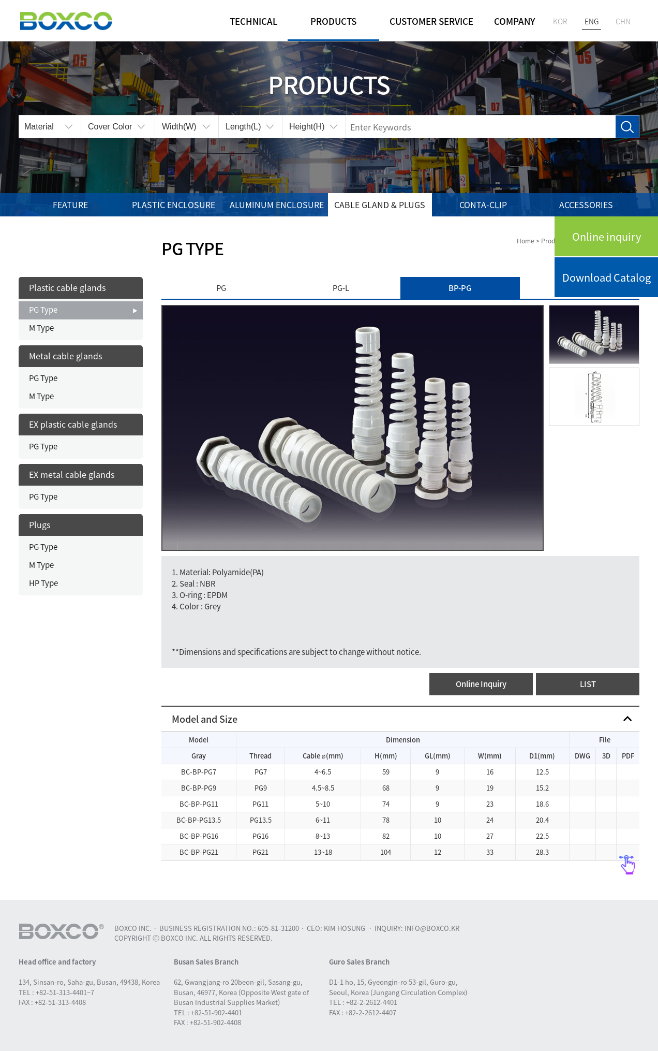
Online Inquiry (481, 684)
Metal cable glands (65, 355)
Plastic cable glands (67, 287)
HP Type (43, 583)
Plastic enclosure (173, 204)
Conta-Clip (483, 204)
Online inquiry (606, 236)
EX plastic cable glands (73, 424)
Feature (70, 204)
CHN (623, 21)
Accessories (586, 204)
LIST (588, 684)
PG (221, 288)
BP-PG (460, 288)
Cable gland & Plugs (379, 204)
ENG (592, 21)
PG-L (341, 288)
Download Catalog (606, 277)
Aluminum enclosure (277, 204)
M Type (41, 327)
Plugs (39, 524)
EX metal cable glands (71, 474)
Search (627, 127)
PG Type (43, 309)
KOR (560, 21)
